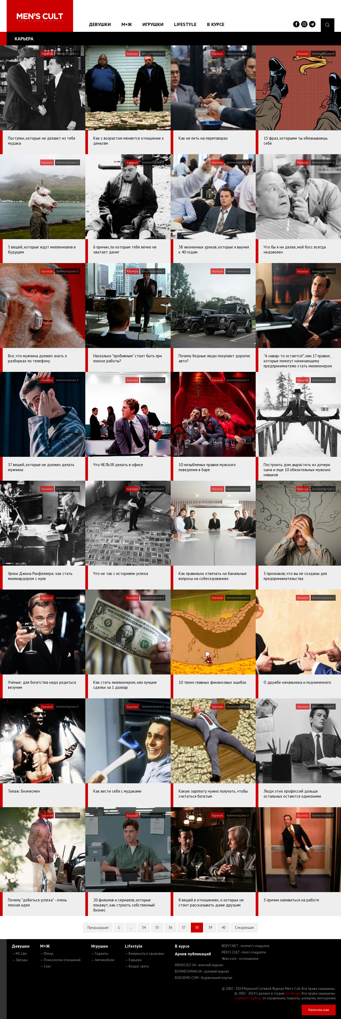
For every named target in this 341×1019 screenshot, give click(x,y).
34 (144, 927)
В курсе (215, 24)
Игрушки (152, 24)
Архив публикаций (193, 953)
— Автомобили (102, 960)
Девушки (100, 24)
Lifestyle (185, 24)
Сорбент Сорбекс (248, 998)
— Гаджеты (99, 953)
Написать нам (318, 1010)
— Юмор (46, 953)
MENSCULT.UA (199, 965)
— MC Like (19, 953)
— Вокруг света (137, 966)
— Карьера (133, 960)
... (130, 927)
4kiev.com (240, 958)
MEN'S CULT (244, 952)
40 (223, 927)
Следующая (244, 927)
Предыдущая (97, 927)
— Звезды (20, 960)
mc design (292, 993)
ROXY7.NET (246, 946)
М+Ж (126, 24)
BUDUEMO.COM (203, 977)
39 (210, 927)
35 (157, 927)
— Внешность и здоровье (144, 953)
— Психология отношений (60, 960)
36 (170, 927)
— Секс (45, 966)
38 (197, 927)
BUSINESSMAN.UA (202, 971)
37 (184, 927)
